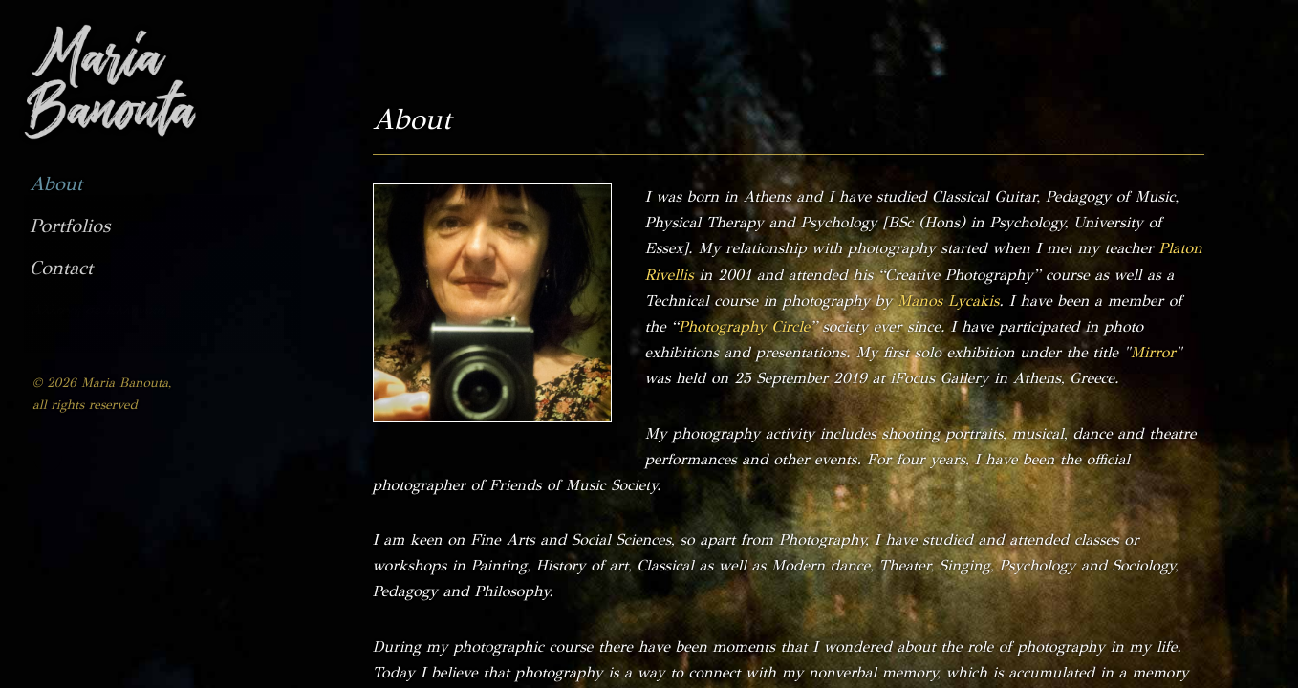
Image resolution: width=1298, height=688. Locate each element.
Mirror (1153, 352)
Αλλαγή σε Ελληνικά (98, 309)
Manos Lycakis (949, 300)
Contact (61, 268)
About (56, 184)
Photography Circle (744, 326)
